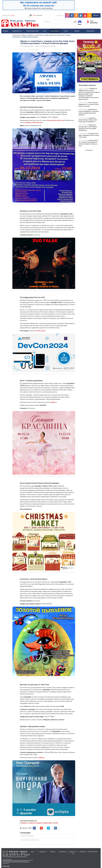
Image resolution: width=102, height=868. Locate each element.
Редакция (43, 851)
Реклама (52, 851)
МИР (44, 31)
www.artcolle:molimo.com (56, 120)
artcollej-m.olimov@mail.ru (33, 122)
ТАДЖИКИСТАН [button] (17, 31)
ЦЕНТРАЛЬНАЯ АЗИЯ (32, 31)
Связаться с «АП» (72, 852)
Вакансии (83, 851)
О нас (32, 851)
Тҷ (59, 15)
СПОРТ (66, 31)
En (61, 15)
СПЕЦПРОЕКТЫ (90, 31)
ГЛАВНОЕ (5, 31)
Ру (57, 15)
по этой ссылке (40, 331)
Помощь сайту (93, 851)
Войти (96, 15)
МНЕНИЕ (76, 31)
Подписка (62, 851)
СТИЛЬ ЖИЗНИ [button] (55, 31)
